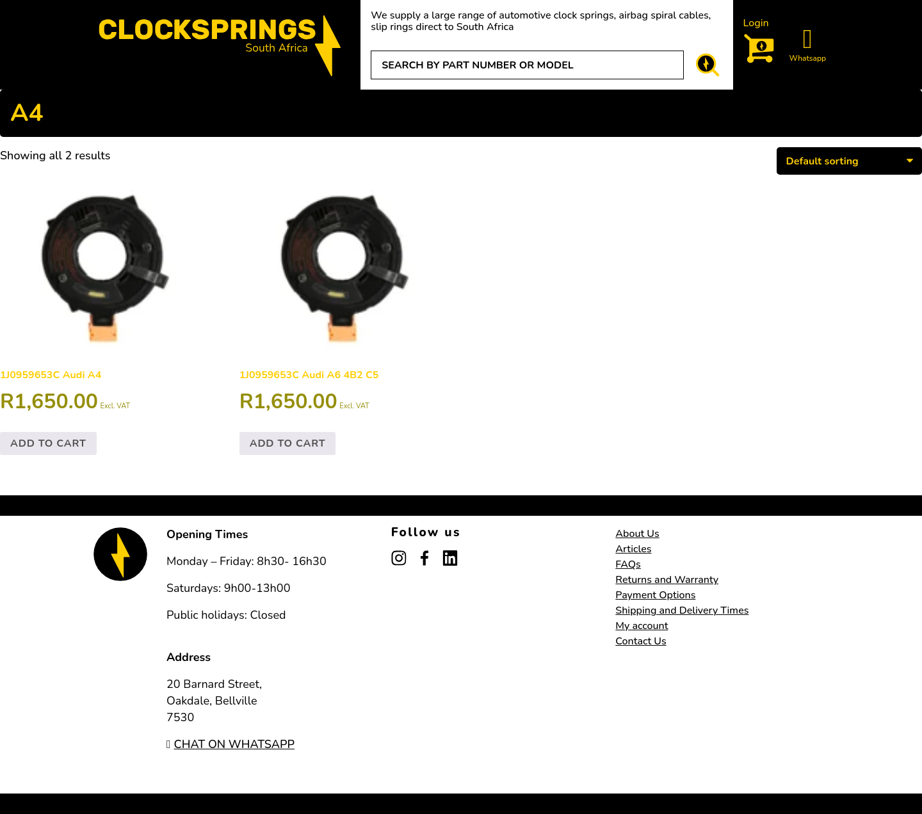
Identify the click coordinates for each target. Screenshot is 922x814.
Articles (633, 549)
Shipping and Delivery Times (681, 610)
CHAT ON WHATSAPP (230, 744)
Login (756, 23)
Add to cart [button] (48, 443)
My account (641, 626)
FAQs (628, 564)
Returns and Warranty (666, 580)
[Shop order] (849, 160)
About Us (637, 534)
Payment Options (655, 595)
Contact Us (640, 641)
